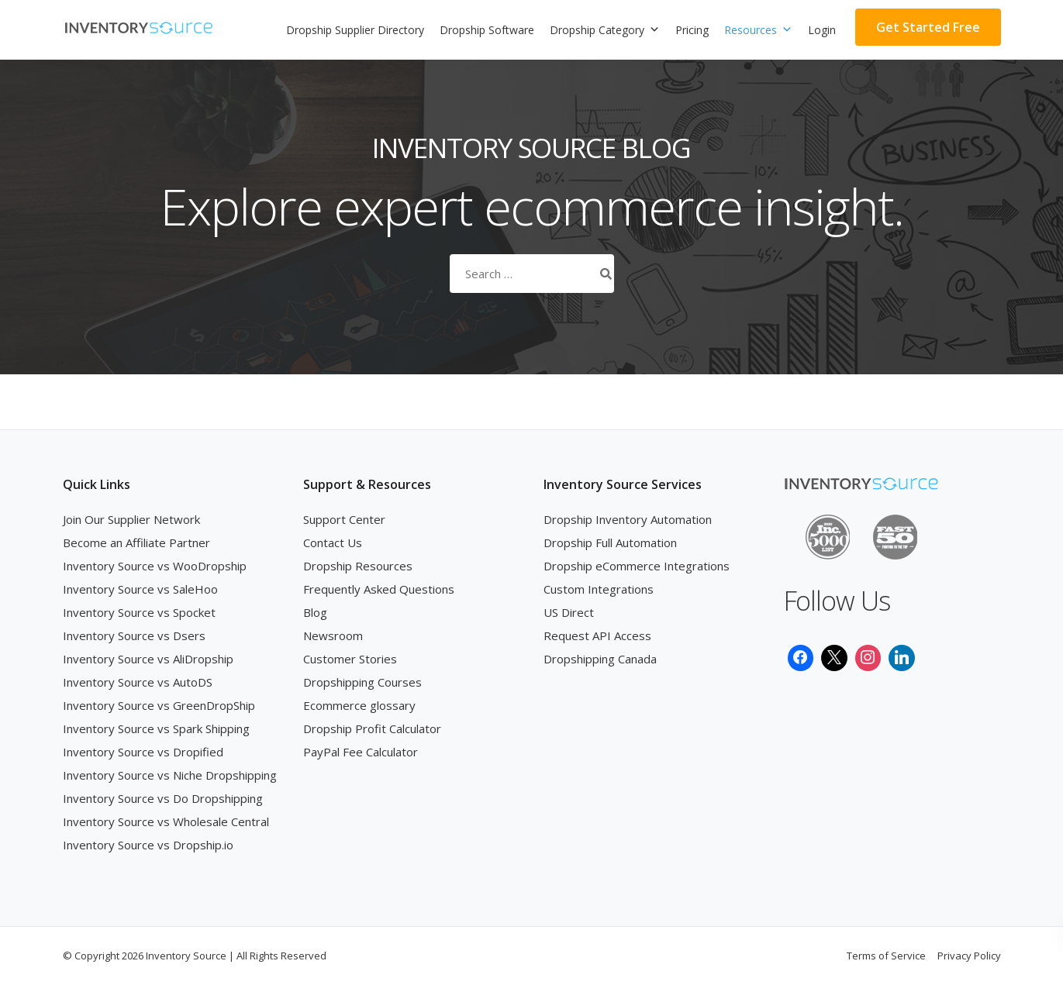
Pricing (692, 29)
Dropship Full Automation (610, 542)
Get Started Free (928, 27)
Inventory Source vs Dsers (134, 635)
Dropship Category (605, 30)
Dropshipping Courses (362, 682)
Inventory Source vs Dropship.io (148, 844)
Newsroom (333, 635)
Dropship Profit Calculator (372, 728)
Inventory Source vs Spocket (139, 612)
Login (822, 29)
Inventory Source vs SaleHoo (140, 589)
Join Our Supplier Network (131, 519)
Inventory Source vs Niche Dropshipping (170, 775)
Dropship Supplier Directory (355, 29)
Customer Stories (350, 658)
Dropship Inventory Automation (628, 519)
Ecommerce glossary (359, 705)
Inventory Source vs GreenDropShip (159, 705)
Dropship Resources (357, 565)
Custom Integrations (599, 589)
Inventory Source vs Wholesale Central (166, 821)
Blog (315, 612)
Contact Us (332, 542)
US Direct (569, 612)
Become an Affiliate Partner (136, 542)
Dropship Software (487, 29)
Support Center (344, 519)
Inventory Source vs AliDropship (148, 658)
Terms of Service (886, 956)
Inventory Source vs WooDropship (155, 565)
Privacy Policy (969, 956)
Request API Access (597, 635)
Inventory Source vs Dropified (143, 751)
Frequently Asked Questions (378, 589)
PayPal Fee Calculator (360, 751)
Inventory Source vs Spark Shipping (156, 728)
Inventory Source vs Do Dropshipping (163, 798)
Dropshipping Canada (600, 658)
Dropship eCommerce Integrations (637, 565)
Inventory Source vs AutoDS (137, 682)
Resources (758, 30)
